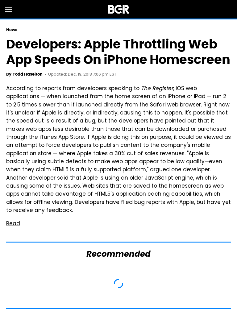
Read (13, 224)
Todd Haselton (28, 74)
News (11, 29)
